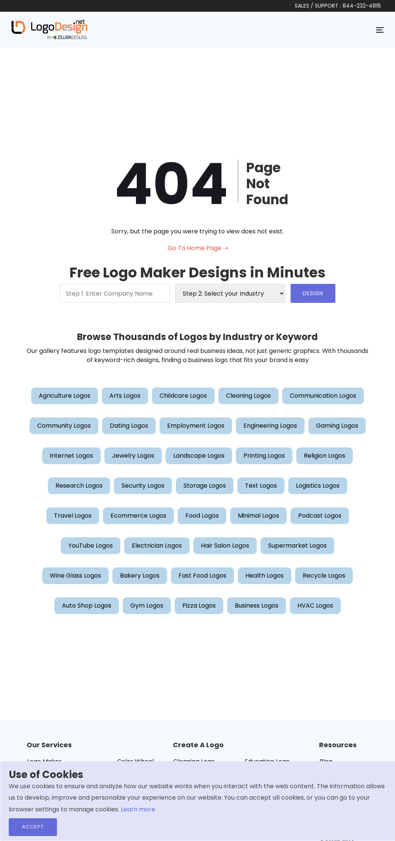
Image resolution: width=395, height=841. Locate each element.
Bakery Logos (140, 575)
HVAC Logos (315, 605)
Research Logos (79, 485)
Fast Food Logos (202, 575)
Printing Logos (264, 455)
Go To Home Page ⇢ (197, 248)
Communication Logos (323, 395)
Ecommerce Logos (138, 515)
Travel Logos (73, 515)
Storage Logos (204, 485)
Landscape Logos (198, 455)
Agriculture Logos (64, 395)
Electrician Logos (157, 545)
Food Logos (202, 515)
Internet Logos (71, 455)
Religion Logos (324, 455)
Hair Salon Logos (225, 545)
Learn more (138, 809)
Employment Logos (195, 425)
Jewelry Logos (133, 455)
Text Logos (261, 485)
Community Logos (64, 425)
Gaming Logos (337, 425)
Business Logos (256, 605)
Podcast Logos (319, 515)
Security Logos (143, 485)
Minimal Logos (258, 515)
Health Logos (264, 575)
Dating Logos (129, 425)
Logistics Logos (318, 485)
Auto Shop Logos (86, 605)
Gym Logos (146, 605)
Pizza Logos (199, 605)
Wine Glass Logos (75, 575)
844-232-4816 (362, 5)
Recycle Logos (324, 575)
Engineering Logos (270, 425)
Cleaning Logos (248, 395)
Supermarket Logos (297, 545)
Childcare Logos (183, 395)
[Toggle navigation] (380, 29)
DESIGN (313, 293)
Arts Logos (125, 395)
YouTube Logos (90, 545)
